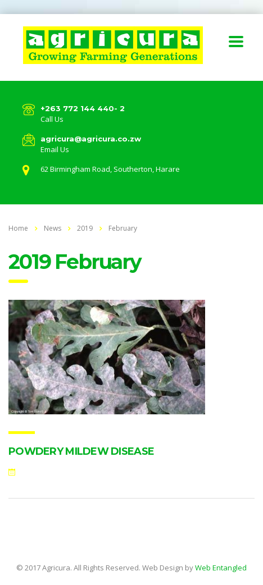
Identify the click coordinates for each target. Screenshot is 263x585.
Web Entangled (221, 568)
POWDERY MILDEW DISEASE (81, 451)
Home (18, 228)
